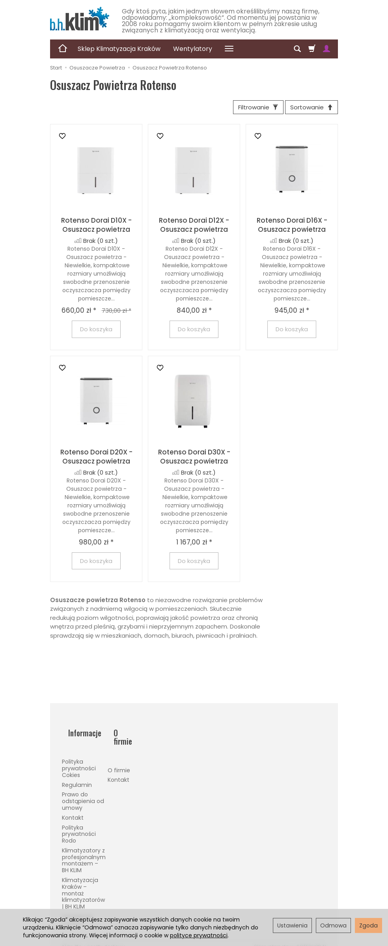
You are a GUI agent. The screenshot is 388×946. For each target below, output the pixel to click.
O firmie (119, 751)
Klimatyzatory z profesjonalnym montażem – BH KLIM (84, 849)
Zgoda (368, 925)
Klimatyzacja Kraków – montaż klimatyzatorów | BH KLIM (83, 882)
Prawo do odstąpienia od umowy (83, 790)
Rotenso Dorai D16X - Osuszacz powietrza (292, 228)
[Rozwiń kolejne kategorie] (229, 48)
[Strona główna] (79, 18)
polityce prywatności (199, 935)
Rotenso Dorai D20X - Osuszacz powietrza (96, 459)
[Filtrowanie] (248, 108)
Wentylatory (192, 48)
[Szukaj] (297, 48)
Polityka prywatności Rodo (79, 823)
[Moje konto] (326, 48)
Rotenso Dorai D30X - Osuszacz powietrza (194, 459)
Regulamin (77, 774)
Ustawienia (292, 925)
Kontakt (73, 807)
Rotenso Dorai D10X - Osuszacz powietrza (96, 228)
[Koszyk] (311, 48)
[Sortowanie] (308, 108)
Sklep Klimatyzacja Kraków (119, 48)
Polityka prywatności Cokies (79, 757)
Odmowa (333, 925)
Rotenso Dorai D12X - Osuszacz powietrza (194, 228)
